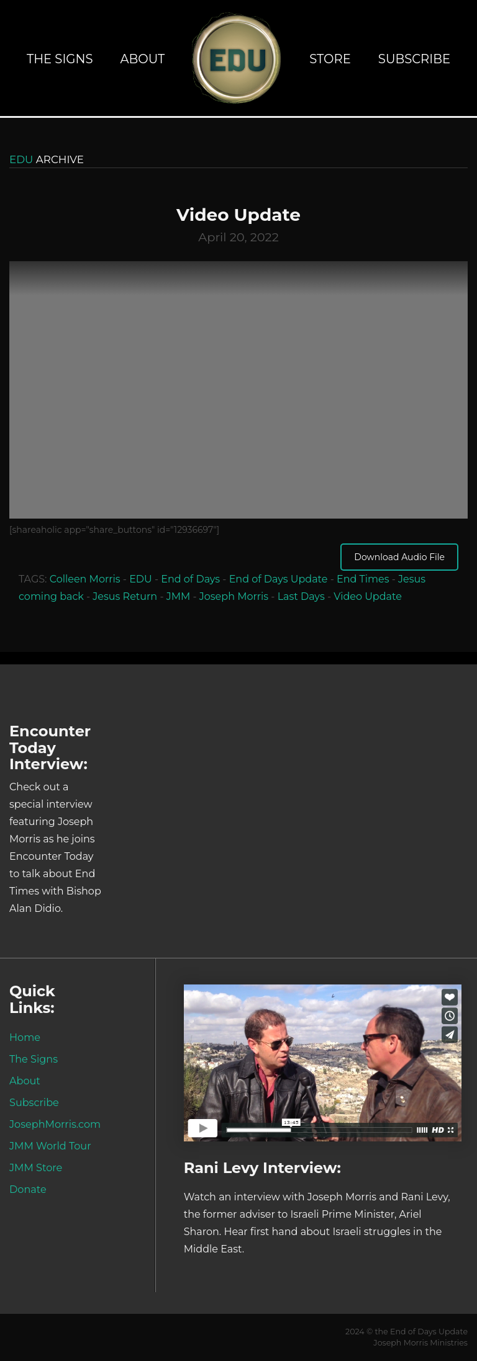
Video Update (368, 596)
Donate (28, 1189)
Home (24, 1037)
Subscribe (414, 58)
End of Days (190, 579)
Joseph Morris (233, 596)
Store (330, 58)
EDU (140, 579)
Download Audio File (399, 557)
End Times (363, 579)
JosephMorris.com (55, 1124)
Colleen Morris (85, 579)
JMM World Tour (50, 1146)
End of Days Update (278, 579)
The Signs (60, 58)
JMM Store (35, 1167)
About (142, 58)
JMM (178, 596)
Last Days (301, 596)
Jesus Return (125, 596)
